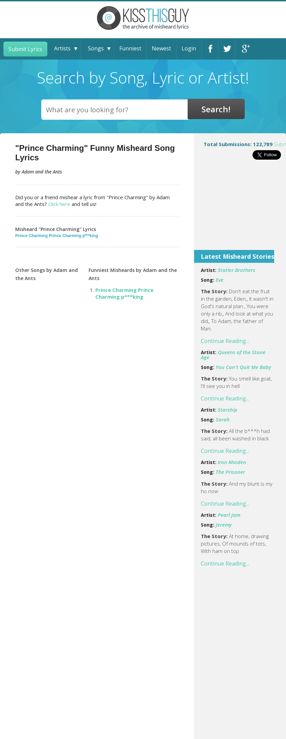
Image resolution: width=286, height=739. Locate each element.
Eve (219, 279)
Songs (96, 48)
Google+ (243, 49)
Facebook (209, 49)
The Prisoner (230, 471)
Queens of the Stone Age (233, 355)
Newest (161, 48)
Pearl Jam (229, 514)
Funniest (130, 48)
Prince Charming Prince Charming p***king (56, 235)
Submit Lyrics (25, 49)
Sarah (223, 419)
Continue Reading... (225, 341)
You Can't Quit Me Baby (243, 367)
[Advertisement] (240, 209)
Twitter (226, 49)
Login (189, 48)
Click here (59, 204)
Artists (62, 48)
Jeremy (224, 524)
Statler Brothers (236, 270)
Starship (227, 409)
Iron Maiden (232, 462)
